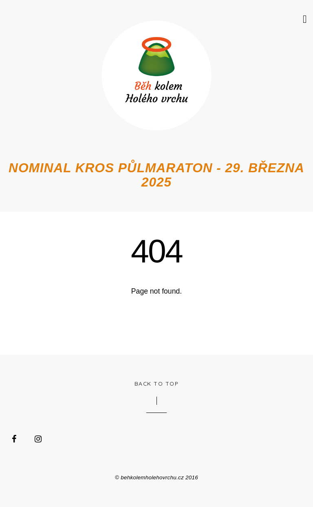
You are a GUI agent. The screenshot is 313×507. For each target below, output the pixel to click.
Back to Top (156, 383)
